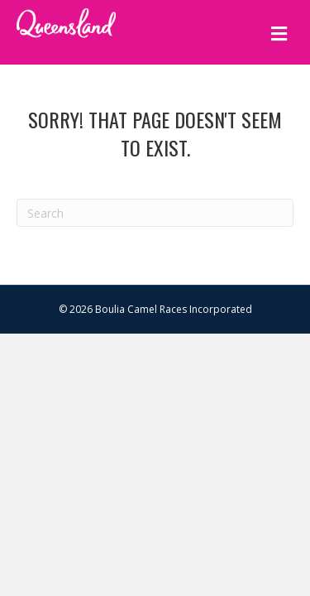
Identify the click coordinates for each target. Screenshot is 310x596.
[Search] (155, 213)
